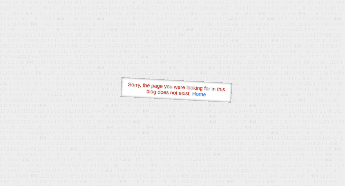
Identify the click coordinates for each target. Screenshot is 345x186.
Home (199, 94)
